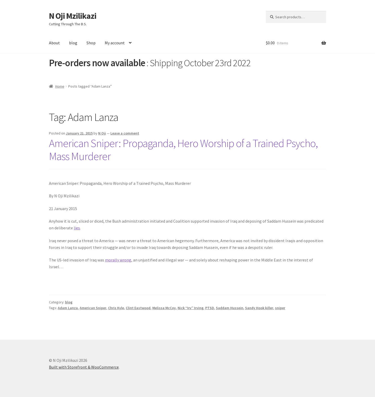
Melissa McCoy (164, 308)
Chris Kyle (116, 308)
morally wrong (118, 259)
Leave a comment (124, 133)
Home (59, 86)
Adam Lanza (68, 308)
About (54, 42)
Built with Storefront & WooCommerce (84, 367)
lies (77, 227)
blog (73, 42)
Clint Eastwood (138, 308)
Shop (91, 42)
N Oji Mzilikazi (72, 16)
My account (115, 42)
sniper (280, 308)
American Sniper (93, 308)
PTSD (209, 308)
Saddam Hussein (229, 308)
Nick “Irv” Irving (190, 308)
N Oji (102, 133)
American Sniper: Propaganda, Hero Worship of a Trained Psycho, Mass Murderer (183, 149)
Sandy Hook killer (259, 308)
